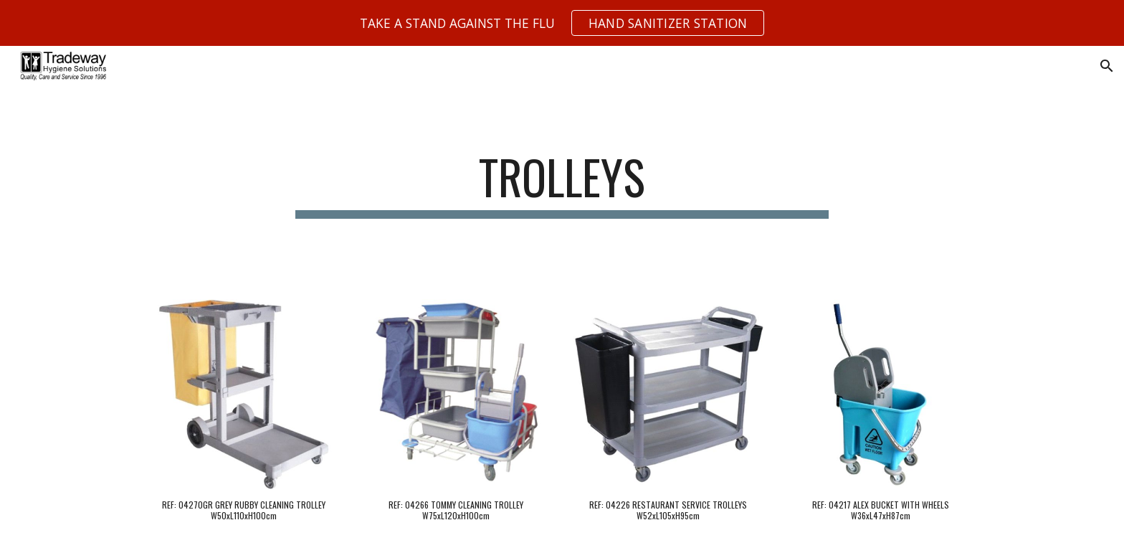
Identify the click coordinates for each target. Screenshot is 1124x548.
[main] (562, 184)
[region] (562, 23)
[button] (1107, 66)
